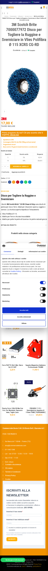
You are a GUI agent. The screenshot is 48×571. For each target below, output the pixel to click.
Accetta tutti (24, 310)
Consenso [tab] (7, 251)
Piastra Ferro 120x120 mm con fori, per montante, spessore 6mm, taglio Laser (12, 410)
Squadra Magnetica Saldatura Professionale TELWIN (35, 366)
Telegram (29, 182)
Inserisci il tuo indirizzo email (17, 519)
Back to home (5, 13)
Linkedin (21, 182)
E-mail (13, 182)
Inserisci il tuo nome (14, 511)
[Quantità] (5, 166)
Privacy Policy (37, 564)
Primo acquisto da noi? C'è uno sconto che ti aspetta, (22, 134)
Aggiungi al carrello (21, 166)
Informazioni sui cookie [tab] (37, 251)
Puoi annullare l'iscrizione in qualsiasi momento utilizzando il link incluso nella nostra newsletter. (23, 533)
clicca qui (14, 135)
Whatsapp (25, 182)
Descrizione (5, 191)
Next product (7, 13)
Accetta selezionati (24, 317)
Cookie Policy (16, 271)
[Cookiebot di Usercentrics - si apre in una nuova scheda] (37, 246)
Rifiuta (24, 323)
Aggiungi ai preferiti (18, 172)
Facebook (9, 182)
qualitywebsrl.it (37, 566)
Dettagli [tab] (20, 251)
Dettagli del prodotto (8, 225)
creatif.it (24, 566)
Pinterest (17, 182)
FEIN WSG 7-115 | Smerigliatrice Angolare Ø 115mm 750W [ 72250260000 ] (35, 410)
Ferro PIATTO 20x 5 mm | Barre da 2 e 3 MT (12, 366)
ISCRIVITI (11, 539)
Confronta (5, 172)
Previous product (2, 13)
